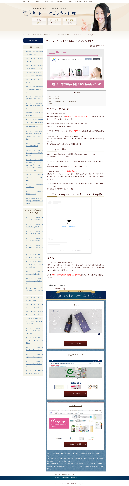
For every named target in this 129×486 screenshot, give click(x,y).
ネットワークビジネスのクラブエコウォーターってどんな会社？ (34, 340)
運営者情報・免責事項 (61, 475)
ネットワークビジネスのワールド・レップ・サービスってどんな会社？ (34, 330)
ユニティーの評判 (53, 98)
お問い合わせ (70, 475)
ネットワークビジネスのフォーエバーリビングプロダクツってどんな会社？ (34, 264)
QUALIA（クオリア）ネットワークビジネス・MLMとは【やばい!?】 (34, 321)
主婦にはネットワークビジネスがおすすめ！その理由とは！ (34, 89)
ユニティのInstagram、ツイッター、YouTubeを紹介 (63, 101)
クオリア (75, 305)
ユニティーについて (54, 96)
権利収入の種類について (33, 126)
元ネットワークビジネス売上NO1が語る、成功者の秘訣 (36, 35)
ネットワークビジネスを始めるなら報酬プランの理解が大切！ (34, 105)
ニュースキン (75, 405)
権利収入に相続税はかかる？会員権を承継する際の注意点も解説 (34, 201)
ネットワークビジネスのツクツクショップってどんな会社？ (34, 364)
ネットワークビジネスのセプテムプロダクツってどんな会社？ (34, 248)
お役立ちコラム (33, 47)
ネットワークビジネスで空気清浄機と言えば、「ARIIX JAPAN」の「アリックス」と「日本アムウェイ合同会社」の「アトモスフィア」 (34, 165)
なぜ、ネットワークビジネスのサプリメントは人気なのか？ (34, 177)
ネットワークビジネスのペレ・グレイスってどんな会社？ (34, 281)
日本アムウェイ (75, 355)
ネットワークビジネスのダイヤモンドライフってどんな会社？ (34, 290)
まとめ (50, 103)
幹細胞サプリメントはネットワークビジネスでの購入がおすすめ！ (34, 153)
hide (78, 92)
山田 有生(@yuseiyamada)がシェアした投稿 (69, 250)
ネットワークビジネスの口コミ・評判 (60, 35)
